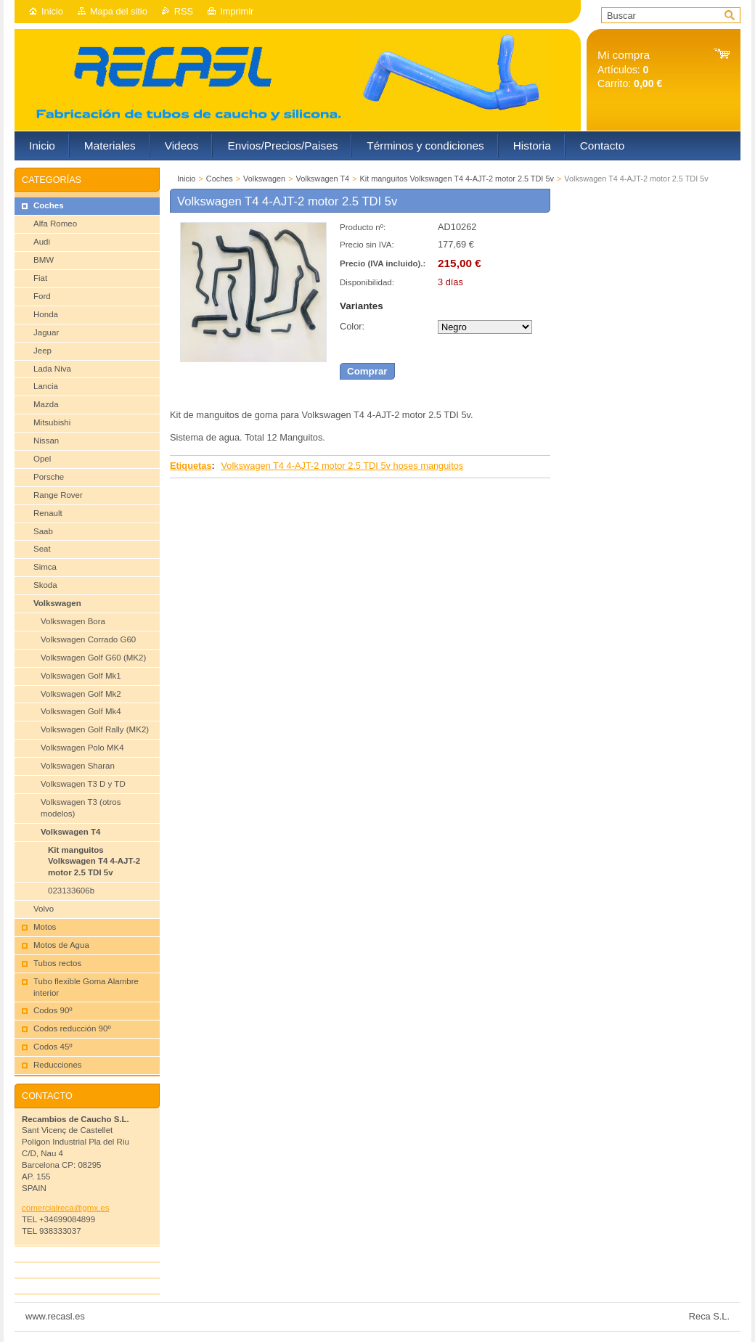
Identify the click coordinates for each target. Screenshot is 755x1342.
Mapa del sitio (118, 11)
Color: (352, 326)
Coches (219, 178)
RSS (183, 11)
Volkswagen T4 (323, 178)
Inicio (52, 11)
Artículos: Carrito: (629, 69)
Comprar (367, 371)
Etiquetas (191, 465)
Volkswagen (264, 178)
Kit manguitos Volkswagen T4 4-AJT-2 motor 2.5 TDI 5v (457, 178)
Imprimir (236, 11)
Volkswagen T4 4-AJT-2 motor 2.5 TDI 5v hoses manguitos (342, 465)
